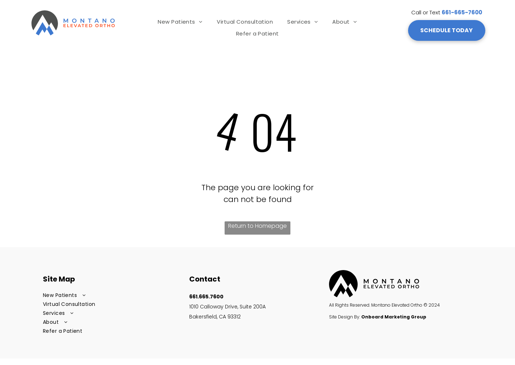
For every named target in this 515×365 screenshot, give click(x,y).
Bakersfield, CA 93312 (215, 316)
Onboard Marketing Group (393, 317)
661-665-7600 (462, 12)
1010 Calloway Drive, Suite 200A (228, 306)
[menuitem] (180, 22)
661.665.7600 (206, 296)
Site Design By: (344, 317)
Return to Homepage (257, 226)
